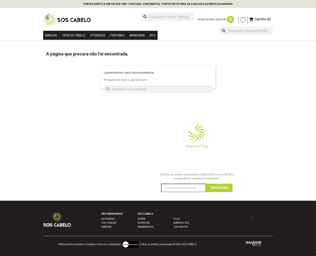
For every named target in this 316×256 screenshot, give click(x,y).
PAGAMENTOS (145, 226)
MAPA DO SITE (181, 222)
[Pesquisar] (167, 17)
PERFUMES (117, 35)
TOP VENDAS (109, 222)
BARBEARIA (137, 35)
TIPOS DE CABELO (73, 35)
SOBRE (142, 218)
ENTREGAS (144, 222)
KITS (153, 35)
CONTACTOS (181, 226)
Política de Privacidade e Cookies (76, 244)
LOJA (177, 218)
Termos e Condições (108, 244)
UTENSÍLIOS (97, 35)
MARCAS (51, 35)
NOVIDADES (108, 218)
